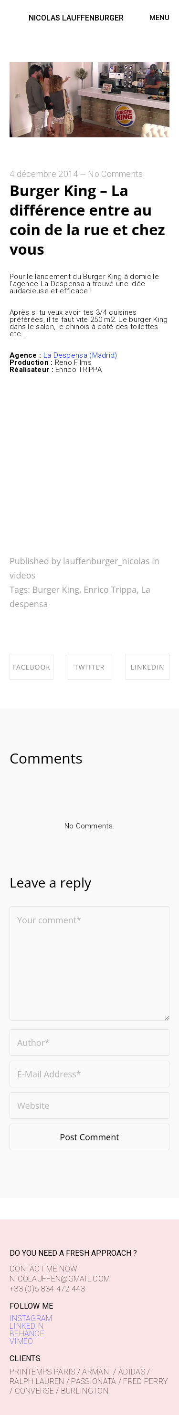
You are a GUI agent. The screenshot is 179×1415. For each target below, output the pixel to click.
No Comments (115, 174)
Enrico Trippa (110, 589)
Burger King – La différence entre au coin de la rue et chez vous (87, 219)
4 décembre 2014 (44, 174)
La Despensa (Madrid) (79, 355)
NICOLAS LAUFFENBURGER (76, 18)
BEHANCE (27, 1333)
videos (22, 575)
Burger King (55, 589)
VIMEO (21, 1341)
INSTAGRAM (31, 1318)
